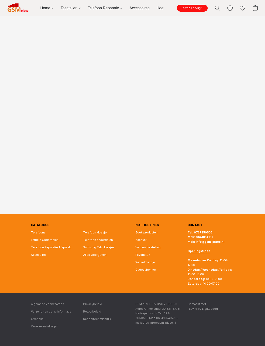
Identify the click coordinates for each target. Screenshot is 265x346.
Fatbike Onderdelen (45, 240)
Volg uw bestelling (148, 247)
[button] (19, 8)
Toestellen (71, 8)
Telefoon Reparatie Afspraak (51, 247)
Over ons (37, 319)
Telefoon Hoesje (95, 232)
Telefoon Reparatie (105, 8)
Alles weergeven (95, 254)
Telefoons (38, 232)
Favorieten (142, 254)
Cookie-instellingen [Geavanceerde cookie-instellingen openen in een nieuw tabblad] (44, 326)
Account (141, 240)
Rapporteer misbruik (97, 319)
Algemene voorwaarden (47, 304)
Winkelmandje (145, 262)
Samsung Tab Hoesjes (98, 247)
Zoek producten (146, 232)
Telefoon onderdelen (98, 240)
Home (46, 8)
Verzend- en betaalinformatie (51, 311)
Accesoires (39, 254)
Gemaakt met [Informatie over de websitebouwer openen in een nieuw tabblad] (203, 306)
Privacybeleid (92, 304)
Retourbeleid (92, 311)
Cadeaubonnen (146, 269)
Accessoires (139, 8)
